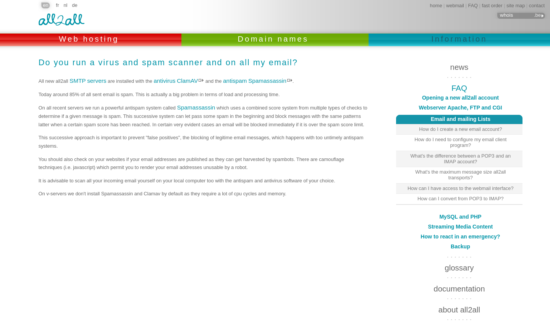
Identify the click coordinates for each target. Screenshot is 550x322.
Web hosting (91, 38)
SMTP (78, 80)
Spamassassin (267, 80)
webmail (455, 5)
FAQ (473, 5)
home (436, 5)
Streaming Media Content (460, 210)
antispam (235, 80)
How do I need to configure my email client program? (460, 142)
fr (57, 5)
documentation (459, 271)
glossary (459, 250)
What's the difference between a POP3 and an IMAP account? (461, 158)
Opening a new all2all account (460, 98)
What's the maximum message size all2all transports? (460, 174)
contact (537, 5)
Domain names (275, 38)
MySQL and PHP (460, 200)
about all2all (459, 292)
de (74, 5)
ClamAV (187, 80)
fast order (492, 5)
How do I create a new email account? (460, 129)
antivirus (164, 80)
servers (96, 80)
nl (65, 5)
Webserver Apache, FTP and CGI (460, 108)
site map (515, 5)
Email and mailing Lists (443, 118)
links (459, 313)
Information (459, 38)
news (459, 67)
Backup (460, 230)
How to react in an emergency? (460, 220)
